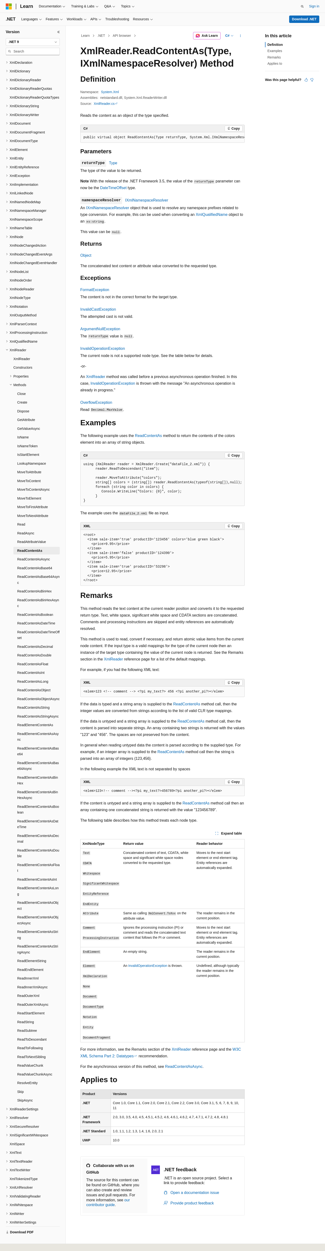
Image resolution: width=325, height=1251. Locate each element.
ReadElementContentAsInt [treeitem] (37, 868)
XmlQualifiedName (212, 215)
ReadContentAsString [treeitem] (33, 696)
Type (113, 163)
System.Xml (110, 92)
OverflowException (96, 402)
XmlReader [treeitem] (21, 348)
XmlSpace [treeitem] (17, 1133)
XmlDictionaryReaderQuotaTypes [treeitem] (34, 86)
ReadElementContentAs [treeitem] (35, 714)
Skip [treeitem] (20, 1080)
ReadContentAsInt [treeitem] (30, 661)
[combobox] (33, 42)
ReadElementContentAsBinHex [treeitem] (37, 769)
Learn (85, 35)
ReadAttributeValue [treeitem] (31, 530)
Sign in (314, 6)
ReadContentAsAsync (184, 1067)
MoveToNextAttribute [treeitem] (32, 504)
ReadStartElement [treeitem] (30, 1002)
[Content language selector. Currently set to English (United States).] (29, 1242)
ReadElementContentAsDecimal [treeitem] (38, 827)
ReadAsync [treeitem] (25, 522)
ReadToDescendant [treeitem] (32, 1028)
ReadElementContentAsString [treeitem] (37, 923)
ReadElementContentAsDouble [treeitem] (38, 842)
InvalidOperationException (102, 348)
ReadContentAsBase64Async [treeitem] (38, 568)
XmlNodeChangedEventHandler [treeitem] (33, 252)
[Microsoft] (9, 6)
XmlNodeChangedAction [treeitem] (28, 234)
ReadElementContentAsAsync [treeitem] (38, 725)
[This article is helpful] (306, 80)
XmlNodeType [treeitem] (20, 286)
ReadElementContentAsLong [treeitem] (38, 880)
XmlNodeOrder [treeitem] (21, 269)
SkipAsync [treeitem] (25, 1089)
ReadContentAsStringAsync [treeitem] (38, 705)
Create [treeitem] (22, 391)
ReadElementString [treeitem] (31, 950)
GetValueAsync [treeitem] (28, 417)
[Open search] (302, 6)
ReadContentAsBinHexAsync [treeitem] (38, 592)
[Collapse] (59, 32)
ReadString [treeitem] (25, 1011)
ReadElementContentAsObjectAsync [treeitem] (37, 909)
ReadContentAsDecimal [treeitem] (35, 635)
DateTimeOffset (113, 188)
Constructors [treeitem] (22, 356)
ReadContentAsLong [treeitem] (32, 670)
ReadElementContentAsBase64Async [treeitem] (38, 755)
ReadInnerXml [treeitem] (28, 967)
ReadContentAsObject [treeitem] (33, 679)
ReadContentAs (148, 436)
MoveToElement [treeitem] (29, 487)
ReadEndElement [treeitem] (30, 958)
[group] (162, 137)
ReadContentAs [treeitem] (29, 539)
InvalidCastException (98, 309)
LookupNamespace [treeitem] (31, 452)
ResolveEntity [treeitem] (27, 1072)
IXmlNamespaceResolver (146, 200)
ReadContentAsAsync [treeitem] (33, 548)
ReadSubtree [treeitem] (27, 1019)
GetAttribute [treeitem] (26, 408)
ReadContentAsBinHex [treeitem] (34, 580)
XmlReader (95, 377)
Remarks (274, 57)
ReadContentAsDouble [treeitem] (34, 644)
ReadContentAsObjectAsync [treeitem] (38, 688)
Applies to (274, 63)
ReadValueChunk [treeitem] (30, 1054)
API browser (122, 35)
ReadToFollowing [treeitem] (30, 1037)
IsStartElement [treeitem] (28, 443)
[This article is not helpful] (312, 80)
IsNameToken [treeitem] (27, 435)
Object (85, 255)
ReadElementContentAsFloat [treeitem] (38, 857)
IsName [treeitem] (23, 426)
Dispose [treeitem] (23, 400)
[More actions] (240, 36)
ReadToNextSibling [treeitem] (31, 1046)
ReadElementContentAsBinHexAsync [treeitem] (37, 784)
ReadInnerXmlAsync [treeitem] (32, 976)
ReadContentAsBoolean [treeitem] (35, 603)
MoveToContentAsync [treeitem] (33, 478)
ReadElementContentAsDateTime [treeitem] (37, 813)
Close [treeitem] (21, 382)
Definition (275, 45)
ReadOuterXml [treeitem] (28, 984)
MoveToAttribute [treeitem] (29, 461)
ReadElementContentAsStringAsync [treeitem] (37, 938)
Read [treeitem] (21, 513)
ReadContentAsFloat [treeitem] (32, 653)
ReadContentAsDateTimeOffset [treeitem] (38, 624)
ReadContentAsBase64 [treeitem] (34, 557)
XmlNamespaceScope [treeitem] (26, 208)
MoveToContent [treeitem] (29, 470)
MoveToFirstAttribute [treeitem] (32, 496)
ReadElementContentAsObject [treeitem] (37, 894)
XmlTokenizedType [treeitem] (24, 1168)
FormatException (94, 290)
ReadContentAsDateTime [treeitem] (36, 612)
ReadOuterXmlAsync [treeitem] (33, 993)
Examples (274, 51)
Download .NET (304, 19)
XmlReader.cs (104, 104)
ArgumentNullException (100, 329)
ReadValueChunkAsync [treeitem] (34, 1063)
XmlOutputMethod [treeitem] (23, 304)
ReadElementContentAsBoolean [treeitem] (38, 798)
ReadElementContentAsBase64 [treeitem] (38, 740)
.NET (101, 35)
